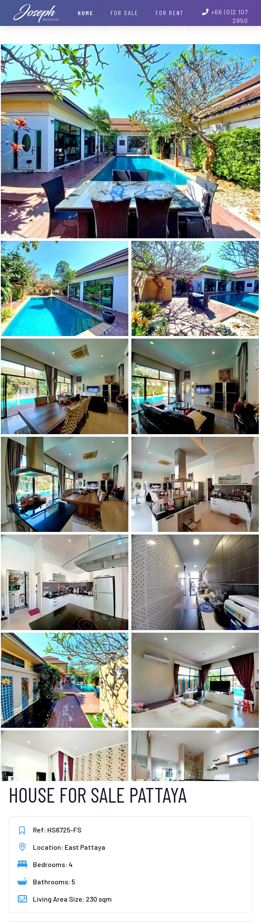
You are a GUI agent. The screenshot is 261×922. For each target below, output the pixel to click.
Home (85, 12)
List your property (104, 30)
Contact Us (169, 30)
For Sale (124, 12)
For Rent (169, 12)
